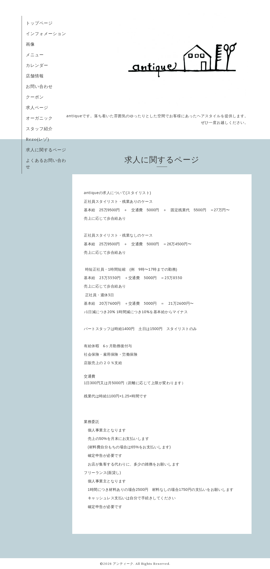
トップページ (39, 23)
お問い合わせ (39, 86)
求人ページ (37, 107)
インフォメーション (46, 33)
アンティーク (123, 564)
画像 (30, 44)
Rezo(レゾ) (37, 139)
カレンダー (37, 65)
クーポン (35, 97)
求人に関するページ (46, 149)
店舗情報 (35, 75)
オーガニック (39, 118)
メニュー (35, 54)
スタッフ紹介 (39, 128)
